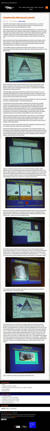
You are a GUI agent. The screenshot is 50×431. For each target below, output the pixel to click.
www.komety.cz (8, 412)
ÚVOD (20, 7)
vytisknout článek (21, 21)
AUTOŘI (35, 7)
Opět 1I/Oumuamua (6, 389)
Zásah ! (3, 384)
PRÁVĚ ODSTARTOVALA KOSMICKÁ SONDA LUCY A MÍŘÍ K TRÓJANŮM (17, 387)
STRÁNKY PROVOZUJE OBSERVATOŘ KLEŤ (9, 2)
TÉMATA (24, 7)
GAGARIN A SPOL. (6, 390)
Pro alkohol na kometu (6, 396)
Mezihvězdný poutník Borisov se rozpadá (10, 400)
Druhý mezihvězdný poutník (7, 402)
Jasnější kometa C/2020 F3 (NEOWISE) (10, 397)
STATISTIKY (40, 7)
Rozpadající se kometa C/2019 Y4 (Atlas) (10, 399)
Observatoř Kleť (14, 416)
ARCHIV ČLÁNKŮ (29, 7)
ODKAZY (31, 9)
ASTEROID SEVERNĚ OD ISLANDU (9, 386)
